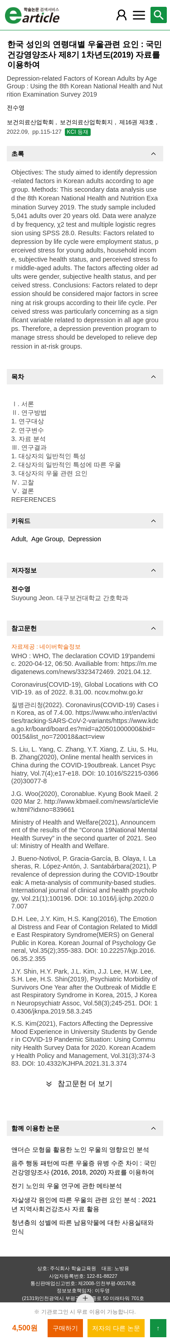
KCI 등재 (77, 132)
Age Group (47, 539)
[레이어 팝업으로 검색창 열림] (159, 15)
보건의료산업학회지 (87, 122)
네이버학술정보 (60, 646)
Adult (18, 539)
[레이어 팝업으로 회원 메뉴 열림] (121, 15)
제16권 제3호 (137, 122)
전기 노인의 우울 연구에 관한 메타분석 (66, 1185)
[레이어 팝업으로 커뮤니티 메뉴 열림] (139, 15)
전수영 (15, 107)
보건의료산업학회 (31, 122)
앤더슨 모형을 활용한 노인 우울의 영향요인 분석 (80, 1149)
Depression (84, 539)
